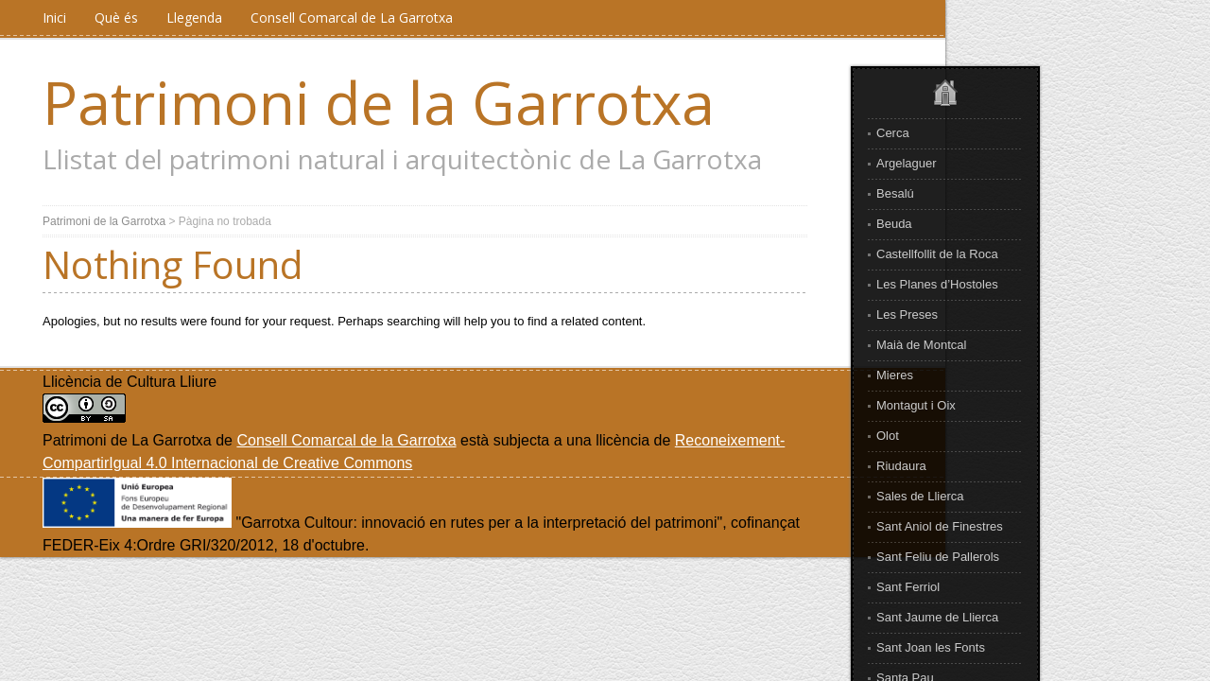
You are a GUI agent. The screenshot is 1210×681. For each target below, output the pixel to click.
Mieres (894, 375)
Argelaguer (906, 163)
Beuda (894, 224)
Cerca (892, 133)
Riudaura (901, 466)
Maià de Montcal (921, 345)
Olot (887, 435)
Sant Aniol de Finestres (939, 526)
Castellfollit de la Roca (937, 254)
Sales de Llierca (920, 496)
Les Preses (907, 314)
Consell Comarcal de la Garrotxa (346, 440)
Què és (116, 17)
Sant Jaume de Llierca (937, 617)
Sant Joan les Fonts (930, 647)
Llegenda (194, 17)
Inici (54, 17)
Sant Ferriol (908, 587)
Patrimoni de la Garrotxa (379, 102)
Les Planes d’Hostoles (937, 284)
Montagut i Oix (916, 405)
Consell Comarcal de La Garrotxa (352, 17)
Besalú (895, 193)
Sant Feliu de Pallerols (937, 557)
